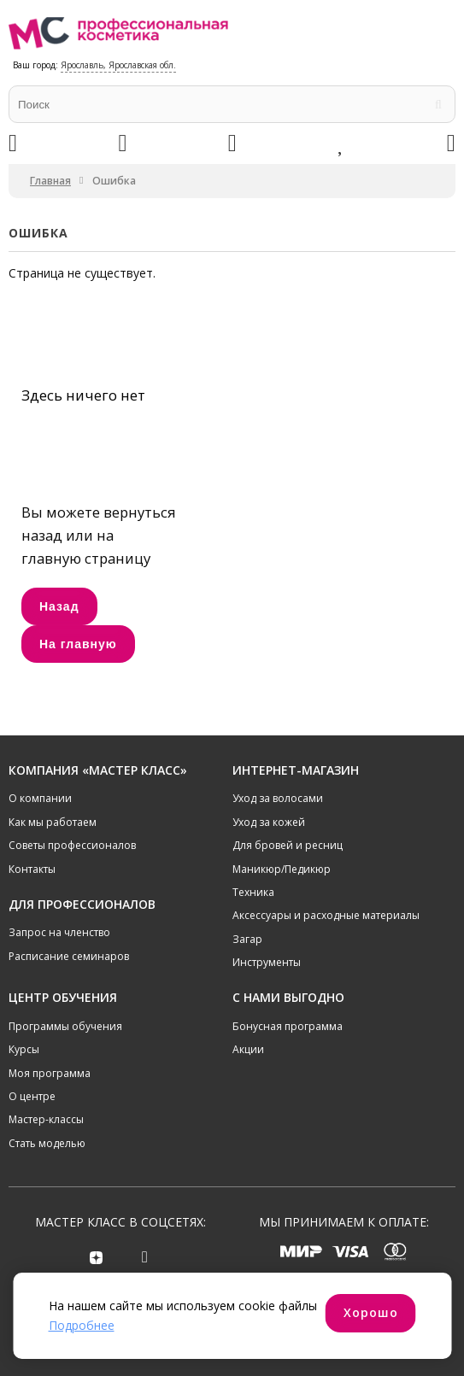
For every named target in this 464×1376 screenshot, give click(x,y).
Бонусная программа (287, 1026)
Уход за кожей (268, 822)
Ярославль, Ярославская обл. (118, 65)
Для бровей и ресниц (287, 845)
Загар (247, 939)
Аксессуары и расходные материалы (326, 915)
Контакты (32, 869)
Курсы (24, 1049)
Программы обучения (65, 1026)
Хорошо (371, 1312)
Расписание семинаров (69, 956)
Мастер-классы (46, 1119)
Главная (50, 180)
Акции (248, 1049)
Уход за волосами (277, 798)
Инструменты (266, 962)
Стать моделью (47, 1143)
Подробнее (82, 1325)
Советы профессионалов (72, 845)
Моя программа (50, 1073)
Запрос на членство (59, 932)
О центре (32, 1096)
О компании (40, 798)
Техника (253, 892)
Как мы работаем (53, 822)
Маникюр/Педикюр (281, 869)
